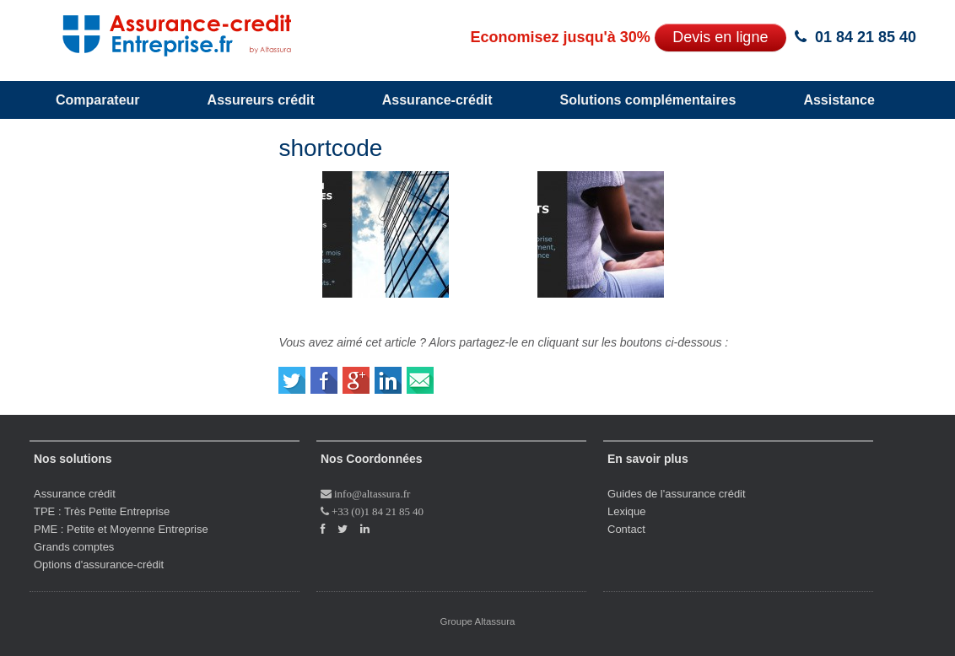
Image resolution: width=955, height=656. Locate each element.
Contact (626, 529)
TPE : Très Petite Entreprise (102, 511)
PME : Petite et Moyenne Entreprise (121, 529)
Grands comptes (74, 546)
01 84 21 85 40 (865, 37)
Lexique (626, 511)
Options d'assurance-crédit (99, 564)
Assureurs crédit (261, 100)
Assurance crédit (75, 493)
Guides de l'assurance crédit (676, 493)
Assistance (839, 100)
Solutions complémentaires (647, 100)
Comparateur (98, 100)
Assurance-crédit (437, 100)
